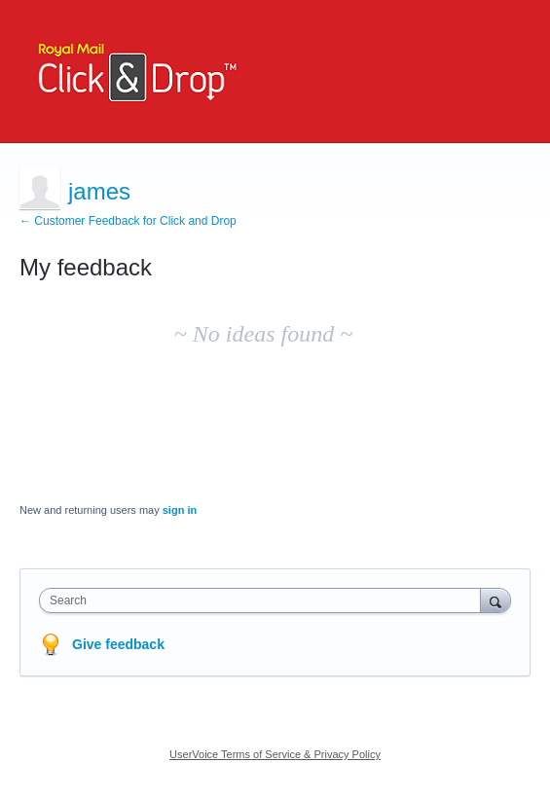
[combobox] (264, 600)
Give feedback (118, 644)
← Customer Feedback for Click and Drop (128, 221)
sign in (180, 510)
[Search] (495, 600)
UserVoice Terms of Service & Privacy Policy (275, 754)
